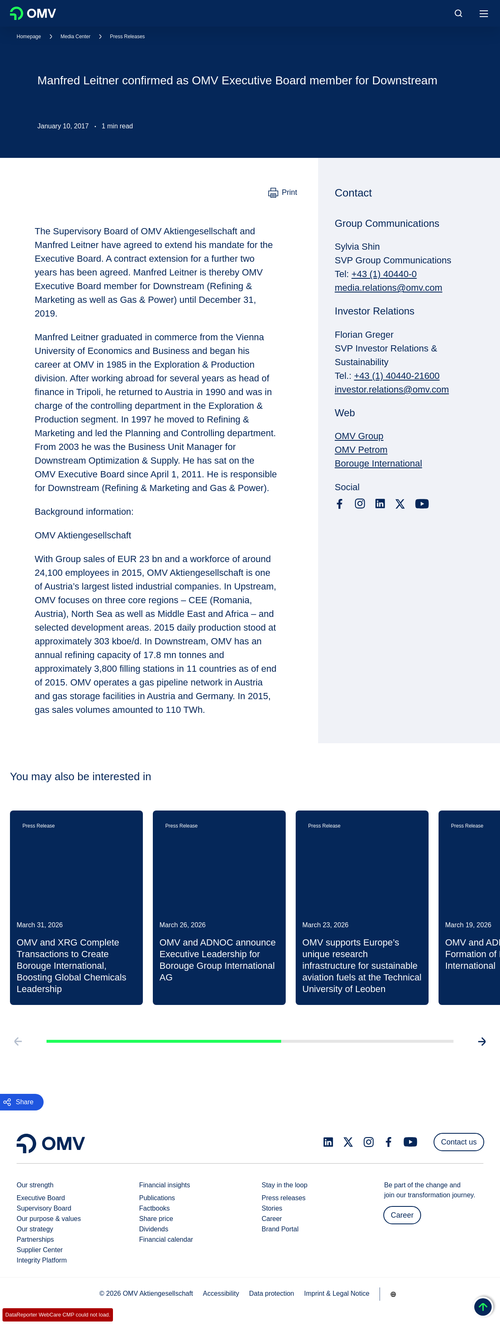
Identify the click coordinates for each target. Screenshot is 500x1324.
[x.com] (400, 504)
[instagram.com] (360, 504)
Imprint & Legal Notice (336, 1293)
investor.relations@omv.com (392, 389)
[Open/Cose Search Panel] (458, 13)
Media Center (76, 36)
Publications (157, 1197)
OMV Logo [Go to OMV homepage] (33, 13)
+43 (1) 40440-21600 (396, 376)
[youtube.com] (422, 504)
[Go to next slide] (482, 1043)
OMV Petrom (361, 450)
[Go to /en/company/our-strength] (393, 1294)
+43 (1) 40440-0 (384, 274)
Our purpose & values (49, 1218)
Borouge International (378, 463)
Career (272, 1218)
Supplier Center (40, 1249)
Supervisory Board (44, 1208)
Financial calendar (166, 1239)
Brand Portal (280, 1229)
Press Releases (127, 36)
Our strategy (35, 1229)
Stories (272, 1208)
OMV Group (359, 436)
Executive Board (41, 1197)
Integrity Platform (42, 1260)
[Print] (282, 193)
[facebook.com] (340, 504)
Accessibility (221, 1293)
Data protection (271, 1293)
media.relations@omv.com (388, 287)
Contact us (459, 1142)
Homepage (29, 36)
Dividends (153, 1229)
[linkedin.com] (380, 504)
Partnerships (35, 1239)
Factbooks (154, 1208)
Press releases (284, 1197)
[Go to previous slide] (17, 1043)
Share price (156, 1218)
